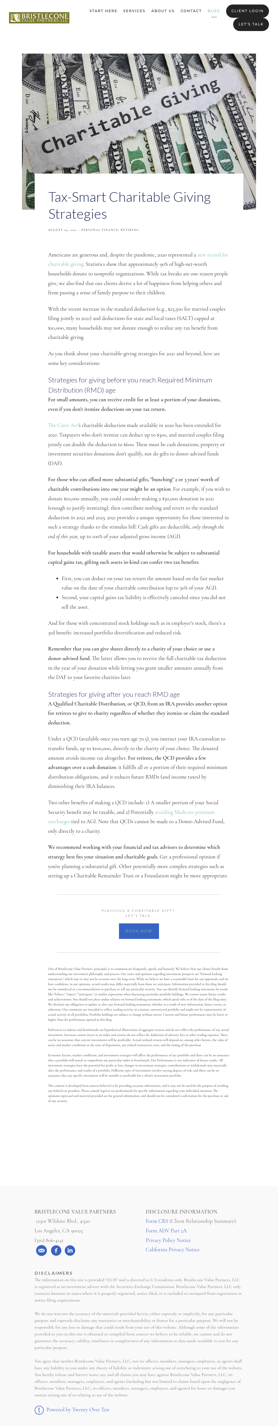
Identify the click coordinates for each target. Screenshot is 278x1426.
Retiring (130, 230)
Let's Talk (251, 24)
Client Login (247, 11)
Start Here (103, 11)
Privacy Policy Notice (168, 1240)
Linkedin (181, 1147)
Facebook (97, 1147)
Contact (191, 11)
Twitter (139, 1147)
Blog (214, 11)
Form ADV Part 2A (166, 1230)
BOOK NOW (139, 931)
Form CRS (157, 1221)
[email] (41, 1250)
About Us (163, 11)
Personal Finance (99, 230)
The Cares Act (63, 425)
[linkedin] (70, 1250)
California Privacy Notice (173, 1249)
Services (134, 11)
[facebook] (56, 1250)
